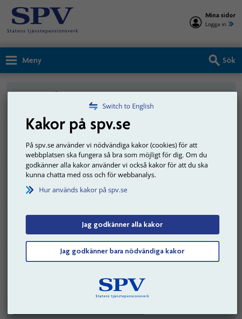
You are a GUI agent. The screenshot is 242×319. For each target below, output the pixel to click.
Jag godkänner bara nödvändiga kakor (122, 250)
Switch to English (128, 105)
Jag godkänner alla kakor (122, 224)
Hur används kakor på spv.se (83, 189)
